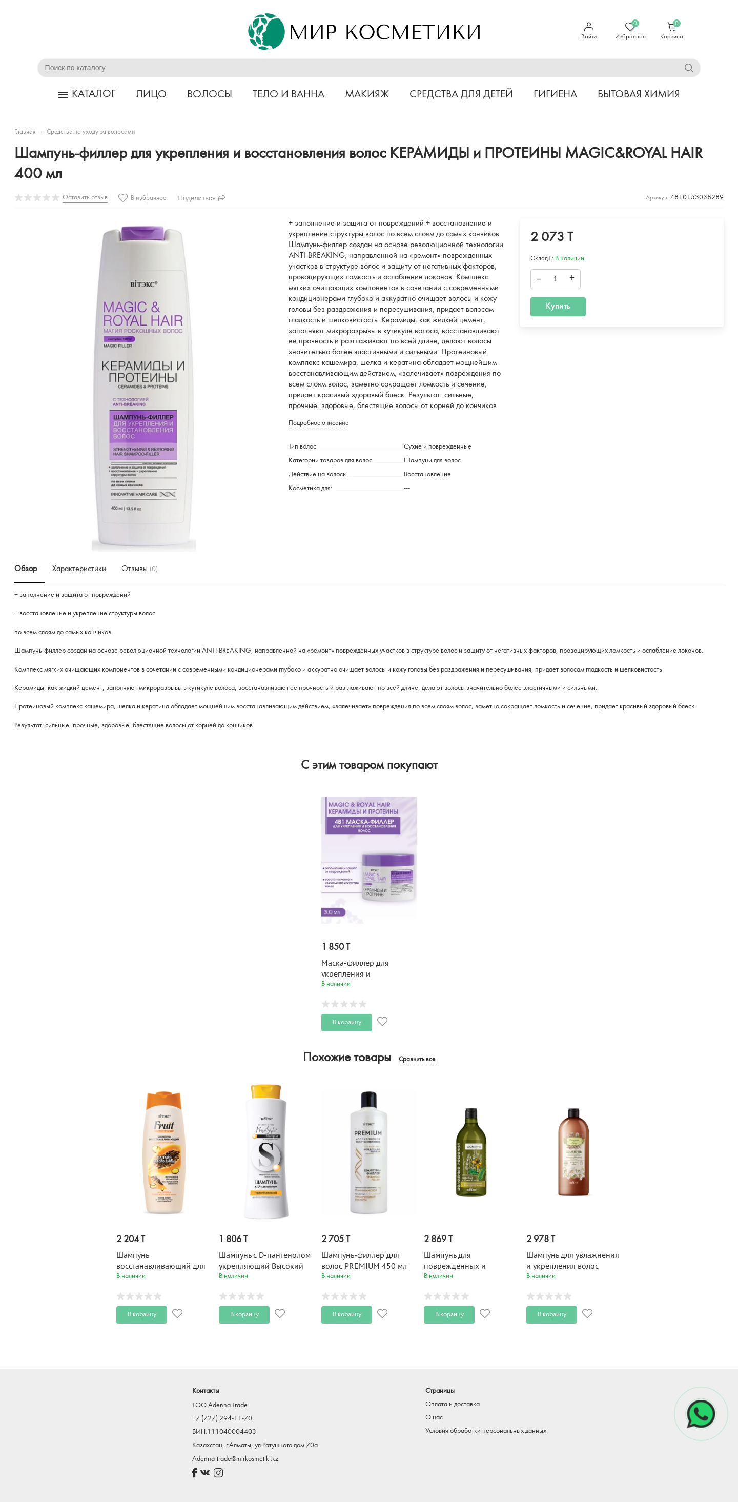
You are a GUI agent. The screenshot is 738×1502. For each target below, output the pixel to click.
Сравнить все (417, 1060)
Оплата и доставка (452, 1404)
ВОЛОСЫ (209, 94)
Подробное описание (318, 423)
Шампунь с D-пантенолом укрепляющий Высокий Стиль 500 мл (265, 1266)
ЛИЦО (151, 94)
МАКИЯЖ (367, 94)
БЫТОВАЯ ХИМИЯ (639, 94)
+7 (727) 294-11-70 (222, 1418)
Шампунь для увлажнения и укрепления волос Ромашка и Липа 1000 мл (572, 1266)
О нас (434, 1417)
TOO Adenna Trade (220, 1405)
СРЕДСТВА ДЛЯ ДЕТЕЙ (461, 94)
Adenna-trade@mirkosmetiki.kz (235, 1459)
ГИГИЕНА (555, 94)
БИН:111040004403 (224, 1432)
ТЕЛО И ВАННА (288, 94)
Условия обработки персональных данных (485, 1431)
